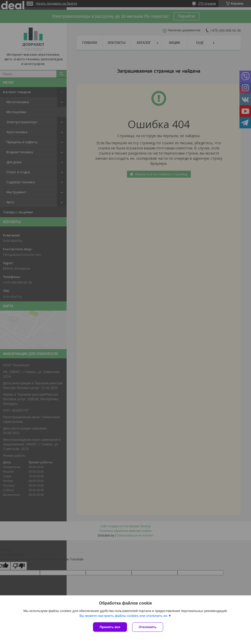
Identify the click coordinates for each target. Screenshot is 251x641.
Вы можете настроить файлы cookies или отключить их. (123, 616)
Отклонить (147, 627)
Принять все (110, 627)
